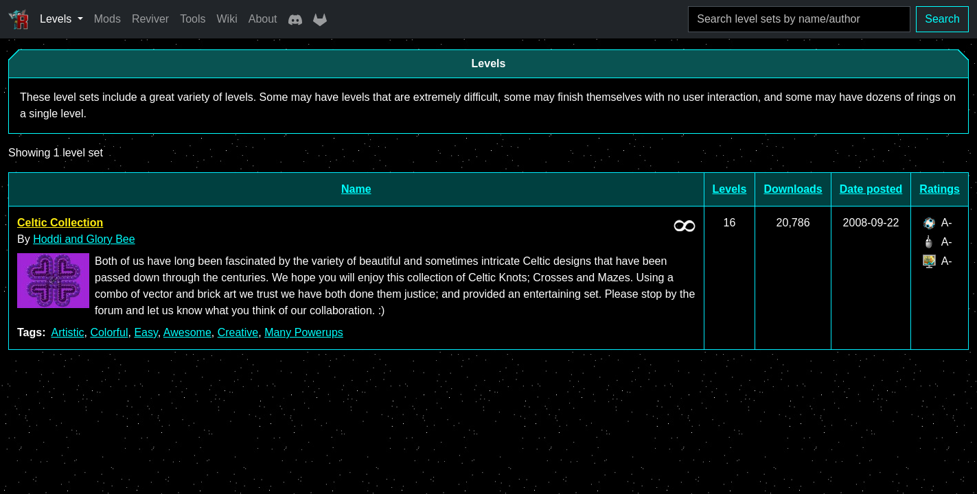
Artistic (67, 332)
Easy (145, 332)
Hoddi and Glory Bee (84, 239)
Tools (192, 19)
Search (942, 19)
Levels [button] (57, 19)
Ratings (939, 189)
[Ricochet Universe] (18, 19)
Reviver (150, 19)
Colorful (109, 332)
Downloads (792, 189)
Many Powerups (303, 332)
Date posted (871, 189)
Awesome (187, 332)
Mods (107, 19)
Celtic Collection (60, 222)
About (263, 19)
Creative (238, 332)
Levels (730, 189)
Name (356, 189)
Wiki (227, 19)
